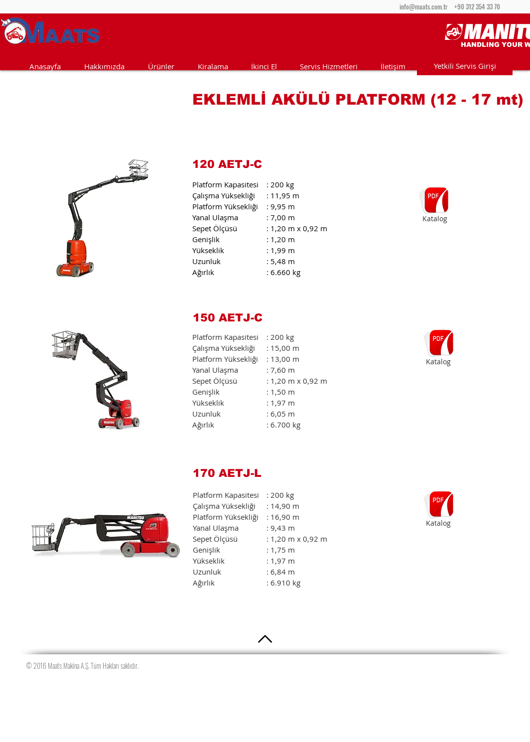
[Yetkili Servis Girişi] (465, 66)
